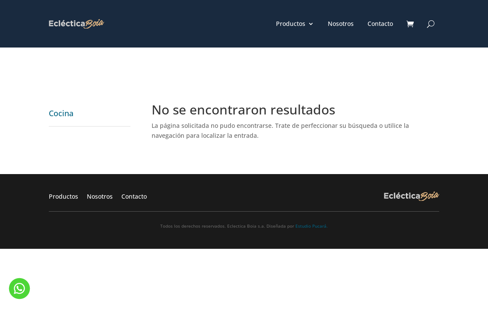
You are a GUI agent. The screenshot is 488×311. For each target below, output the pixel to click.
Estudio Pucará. (311, 226)
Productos (290, 24)
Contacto (380, 24)
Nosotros (341, 24)
